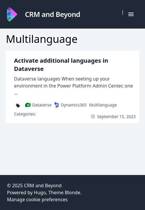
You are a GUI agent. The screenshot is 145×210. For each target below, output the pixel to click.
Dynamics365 (70, 105)
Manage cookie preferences (37, 199)
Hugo (40, 192)
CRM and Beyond (42, 185)
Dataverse (38, 105)
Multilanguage (103, 105)
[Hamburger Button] (131, 14)
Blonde (72, 192)
